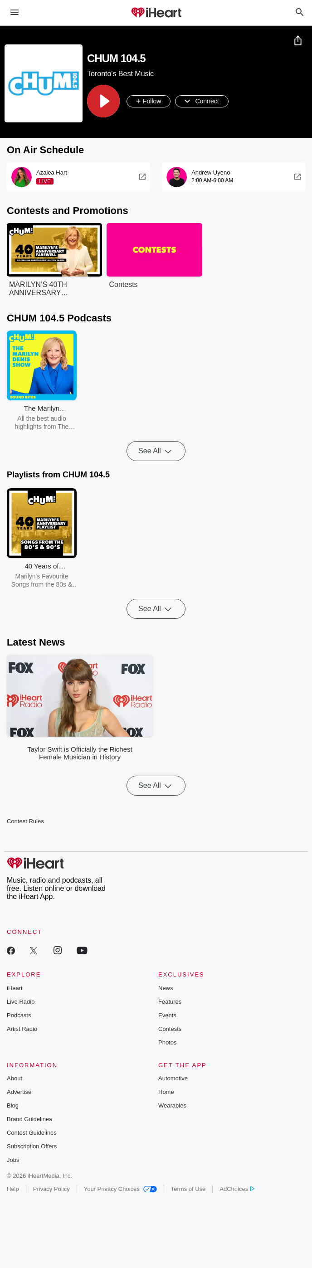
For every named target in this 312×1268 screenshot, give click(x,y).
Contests (169, 1028)
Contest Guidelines (32, 1132)
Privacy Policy (51, 1188)
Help (13, 1188)
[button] (103, 101)
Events (167, 1015)
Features (169, 1001)
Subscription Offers (32, 1146)
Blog (13, 1105)
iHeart (15, 988)
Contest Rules (25, 821)
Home (166, 1091)
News (165, 988)
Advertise (19, 1091)
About (14, 1078)
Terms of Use (188, 1188)
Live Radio (20, 1001)
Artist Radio (22, 1028)
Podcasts (19, 1015)
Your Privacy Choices (120, 1188)
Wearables (172, 1105)
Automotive (173, 1078)
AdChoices (236, 1188)
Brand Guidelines (29, 1119)
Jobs (13, 1159)
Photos (167, 1042)
